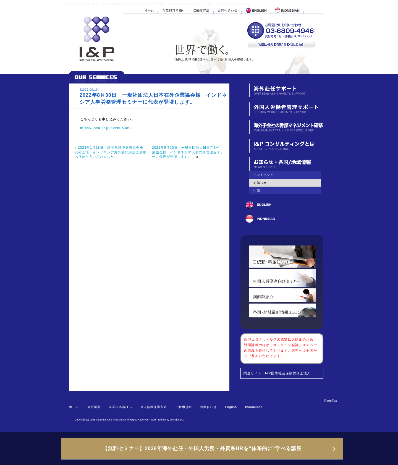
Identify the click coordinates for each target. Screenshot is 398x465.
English (231, 407)
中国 (256, 190)
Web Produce (158, 419)
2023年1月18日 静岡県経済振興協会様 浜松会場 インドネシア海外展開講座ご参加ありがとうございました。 (111, 152)
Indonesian (254, 407)
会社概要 (94, 407)
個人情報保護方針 (153, 407)
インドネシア (263, 174)
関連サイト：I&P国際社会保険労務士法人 (277, 373)
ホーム (74, 407)
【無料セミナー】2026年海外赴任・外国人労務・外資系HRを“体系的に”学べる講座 (202, 448)
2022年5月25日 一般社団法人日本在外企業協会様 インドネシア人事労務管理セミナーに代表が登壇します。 (188, 152)
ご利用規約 (183, 407)
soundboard (176, 419)
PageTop (330, 400)
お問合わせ (208, 407)
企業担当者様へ (120, 407)
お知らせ (260, 182)
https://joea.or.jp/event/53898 (106, 128)
